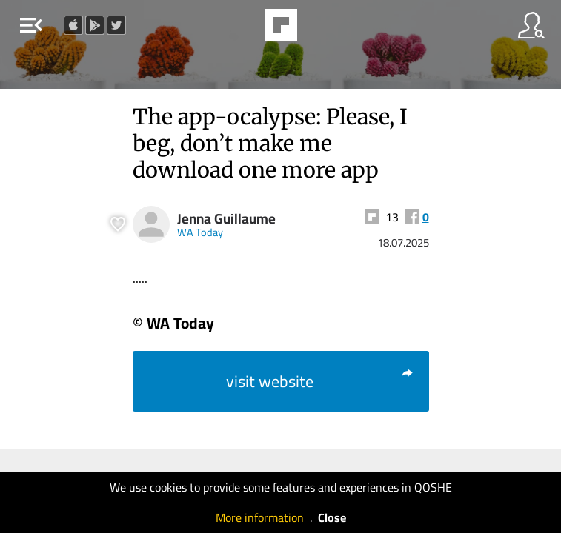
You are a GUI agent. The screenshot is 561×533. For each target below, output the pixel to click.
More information (260, 517)
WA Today (200, 232)
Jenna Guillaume (226, 219)
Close (332, 517)
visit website (320, 381)
